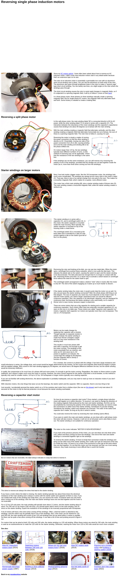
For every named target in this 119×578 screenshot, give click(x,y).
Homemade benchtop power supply (12, 561)
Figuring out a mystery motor (104, 540)
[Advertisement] (72, 202)
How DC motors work (81, 538)
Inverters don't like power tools (104, 561)
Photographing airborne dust (58, 561)
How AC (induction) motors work (12, 540)
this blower (90, 387)
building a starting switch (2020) (103, 549)
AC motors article (67, 73)
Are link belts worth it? (81, 560)
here (109, 93)
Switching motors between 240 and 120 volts (35, 541)
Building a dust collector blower (35, 561)
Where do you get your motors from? (58, 540)
